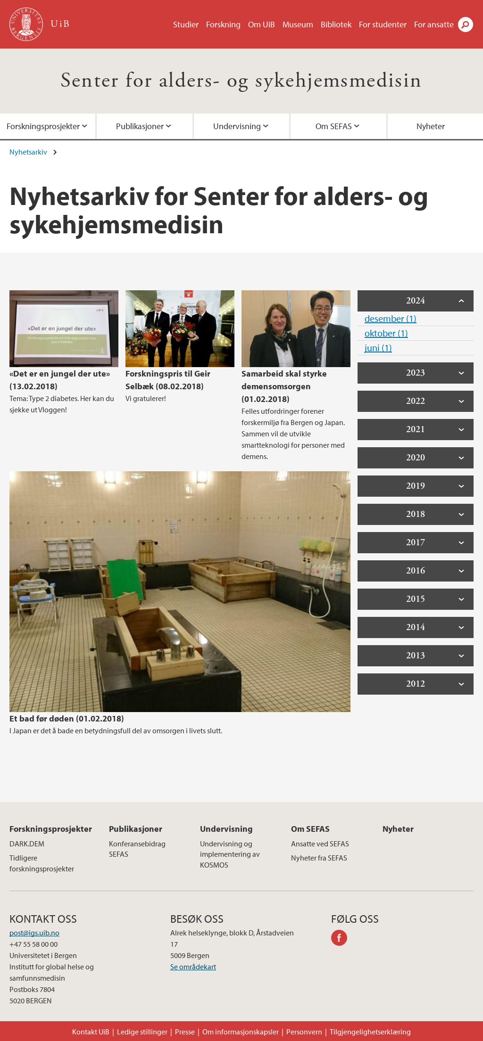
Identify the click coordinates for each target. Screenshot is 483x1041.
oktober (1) (386, 333)
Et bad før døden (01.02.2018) (66, 718)
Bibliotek (336, 24)
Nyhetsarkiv (28, 151)
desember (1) (390, 318)
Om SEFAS (334, 126)
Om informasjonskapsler (240, 1031)
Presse (185, 1031)
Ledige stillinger (142, 1031)
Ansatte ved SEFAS (320, 843)
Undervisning (237, 126)
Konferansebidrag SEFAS (137, 849)
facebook (342, 939)
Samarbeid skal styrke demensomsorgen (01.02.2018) (284, 386)
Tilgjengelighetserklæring (370, 1031)
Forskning (223, 24)
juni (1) (378, 347)
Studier (186, 24)
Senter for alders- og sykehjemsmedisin (241, 80)
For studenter (383, 24)
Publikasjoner (140, 126)
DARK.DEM (26, 843)
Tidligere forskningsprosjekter (41, 863)
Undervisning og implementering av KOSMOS (230, 854)
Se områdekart (193, 966)
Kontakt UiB (90, 1031)
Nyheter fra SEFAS (319, 857)
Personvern (304, 1031)
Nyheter (398, 828)
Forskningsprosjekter (50, 828)
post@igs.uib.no (34, 932)
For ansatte (434, 24)
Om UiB (261, 24)
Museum (298, 24)
